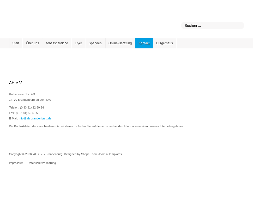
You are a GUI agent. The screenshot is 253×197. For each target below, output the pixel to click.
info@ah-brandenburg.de (35, 118)
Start (15, 43)
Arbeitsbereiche (57, 43)
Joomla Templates (110, 154)
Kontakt (143, 43)
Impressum (16, 162)
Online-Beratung (120, 43)
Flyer (78, 43)
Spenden (95, 43)
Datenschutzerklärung (42, 162)
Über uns (32, 43)
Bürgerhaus (164, 43)
